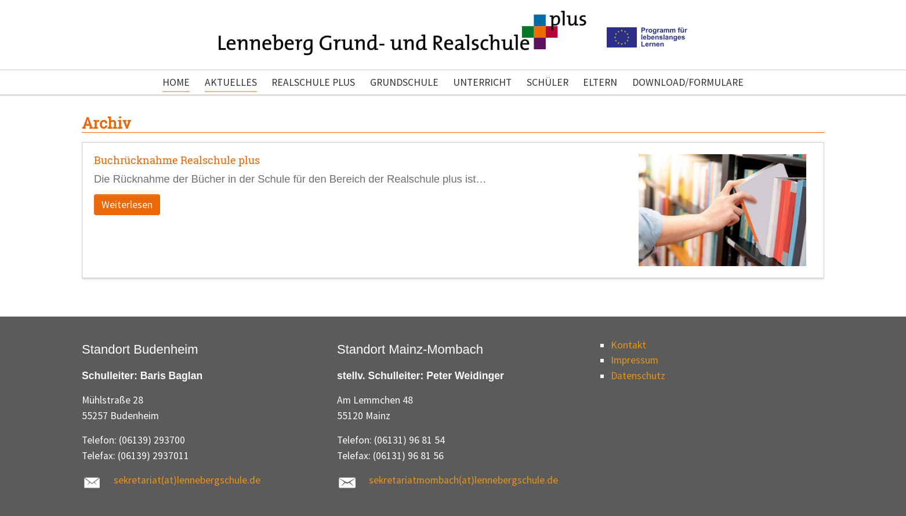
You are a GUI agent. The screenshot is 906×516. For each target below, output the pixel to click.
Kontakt (628, 345)
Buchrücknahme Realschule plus (177, 160)
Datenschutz (638, 375)
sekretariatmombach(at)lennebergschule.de (463, 480)
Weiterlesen (127, 204)
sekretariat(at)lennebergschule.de (187, 480)
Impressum (634, 360)
